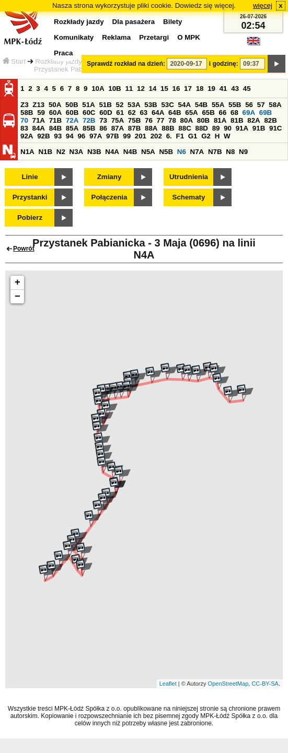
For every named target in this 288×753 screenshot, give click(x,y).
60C (89, 112)
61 (120, 112)
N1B (45, 152)
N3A (77, 152)
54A (184, 105)
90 (228, 128)
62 (132, 112)
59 (41, 112)
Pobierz (29, 217)
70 (24, 120)
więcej (262, 5)
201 (140, 136)
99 (127, 136)
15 (164, 88)
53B (150, 105)
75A (117, 120)
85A (72, 128)
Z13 (38, 105)
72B (89, 120)
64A (158, 112)
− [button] (17, 296)
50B (71, 105)
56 (249, 105)
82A (253, 120)
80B (203, 120)
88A (151, 128)
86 (103, 128)
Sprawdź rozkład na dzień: (126, 63)
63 (143, 112)
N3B (94, 152)
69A (249, 112)
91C (275, 128)
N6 (181, 152)
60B (72, 112)
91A (242, 128)
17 (188, 88)
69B (265, 112)
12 (141, 88)
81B (237, 120)
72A (72, 120)
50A (55, 105)
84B (55, 128)
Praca (63, 53)
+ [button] (17, 282)
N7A (197, 152)
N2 (60, 152)
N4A (112, 152)
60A (55, 112)
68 (234, 112)
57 (261, 105)
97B (112, 136)
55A (218, 105)
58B (26, 112)
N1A (27, 152)
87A (117, 128)
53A (134, 105)
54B (201, 105)
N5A (148, 152)
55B (234, 105)
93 (58, 136)
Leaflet (168, 683)
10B (114, 88)
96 (81, 136)
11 (129, 88)
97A (95, 136)
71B (55, 120)
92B (43, 136)
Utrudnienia (188, 177)
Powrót (23, 248)
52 (120, 105)
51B (105, 105)
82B (270, 120)
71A (38, 120)
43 (235, 88)
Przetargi (154, 37)
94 (70, 136)
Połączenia (109, 197)
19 (211, 88)
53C (167, 105)
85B (89, 128)
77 (161, 120)
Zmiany (109, 177)
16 (176, 88)
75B (134, 120)
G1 (193, 136)
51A (88, 105)
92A (26, 136)
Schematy (188, 197)
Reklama (116, 37)
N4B (130, 152)
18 (200, 88)
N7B (215, 152)
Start (14, 61)
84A (38, 128)
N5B (166, 152)
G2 (206, 136)
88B (168, 128)
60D (105, 112)
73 (103, 120)
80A (186, 120)
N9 (243, 152)
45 (247, 88)
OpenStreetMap (228, 683)
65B (208, 112)
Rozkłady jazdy (58, 61)
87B (134, 128)
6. (169, 136)
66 (223, 112)
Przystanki (30, 197)
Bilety (172, 22)
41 (223, 88)
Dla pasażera (133, 22)
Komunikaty (74, 37)
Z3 (24, 105)
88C (184, 128)
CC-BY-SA (265, 683)
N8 (230, 152)
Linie (29, 177)
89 (216, 128)
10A (97, 88)
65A (191, 112)
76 (149, 120)
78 (172, 120)
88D (201, 128)
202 (156, 136)
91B (258, 128)
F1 (180, 136)
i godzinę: (223, 63)
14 (153, 88)
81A (220, 120)
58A (275, 105)
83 (24, 128)
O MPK (188, 37)
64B (174, 112)
